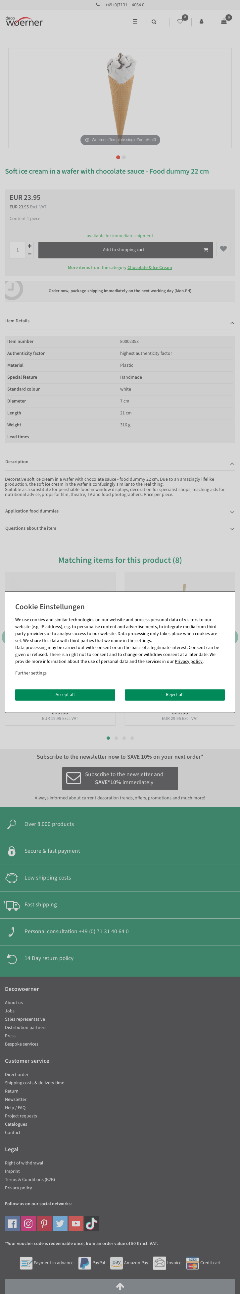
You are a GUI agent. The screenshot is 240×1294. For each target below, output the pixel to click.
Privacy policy (189, 661)
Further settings (31, 673)
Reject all (175, 694)
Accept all (65, 694)
